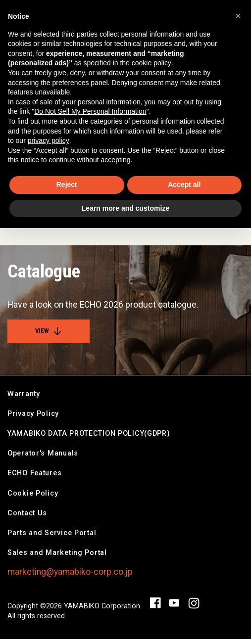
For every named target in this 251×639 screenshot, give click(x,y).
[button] (238, 16)
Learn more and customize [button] (125, 208)
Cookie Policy (32, 493)
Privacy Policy (33, 414)
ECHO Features (34, 473)
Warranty (23, 394)
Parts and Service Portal (51, 533)
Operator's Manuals (42, 453)
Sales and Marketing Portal (57, 552)
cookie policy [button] (151, 63)
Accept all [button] (184, 184)
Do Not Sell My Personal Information (90, 111)
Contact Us (27, 513)
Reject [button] (66, 184)
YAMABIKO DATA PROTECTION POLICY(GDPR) (88, 433)
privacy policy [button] (48, 140)
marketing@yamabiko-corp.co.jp (70, 572)
